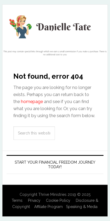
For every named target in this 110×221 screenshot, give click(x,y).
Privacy (34, 200)
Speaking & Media (82, 206)
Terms (17, 200)
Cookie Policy (58, 200)
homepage (32, 101)
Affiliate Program (48, 206)
